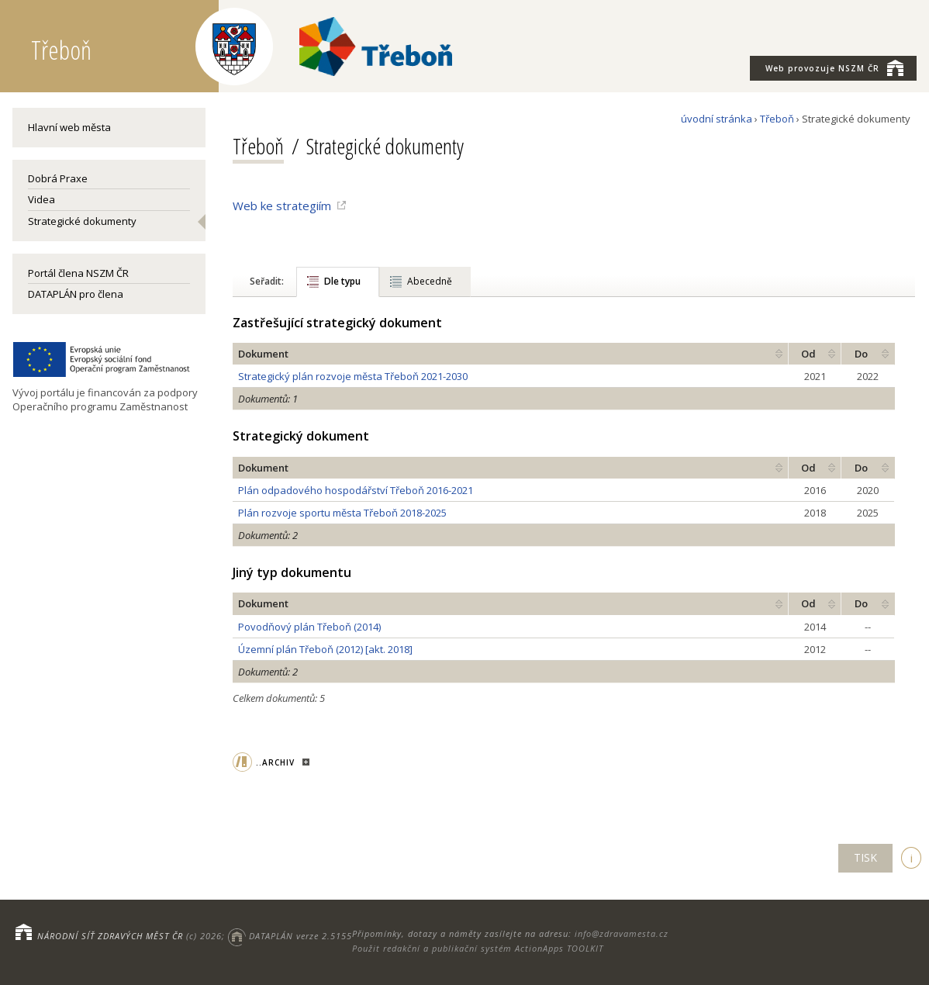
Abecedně (429, 281)
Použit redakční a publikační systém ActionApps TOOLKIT (477, 948)
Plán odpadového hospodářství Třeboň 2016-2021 (355, 490)
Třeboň (777, 119)
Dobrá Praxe (58, 178)
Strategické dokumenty (82, 221)
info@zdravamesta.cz (621, 933)
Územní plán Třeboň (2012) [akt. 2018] (325, 649)
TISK (865, 857)
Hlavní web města (69, 127)
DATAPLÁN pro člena (75, 294)
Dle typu (342, 281)
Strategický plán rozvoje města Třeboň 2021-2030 (353, 376)
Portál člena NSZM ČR (78, 273)
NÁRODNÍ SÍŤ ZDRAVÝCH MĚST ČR (110, 936)
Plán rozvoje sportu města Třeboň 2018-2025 (342, 513)
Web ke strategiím (282, 205)
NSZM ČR (834, 67)
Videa (41, 199)
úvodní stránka (716, 119)
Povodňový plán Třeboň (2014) (309, 627)
